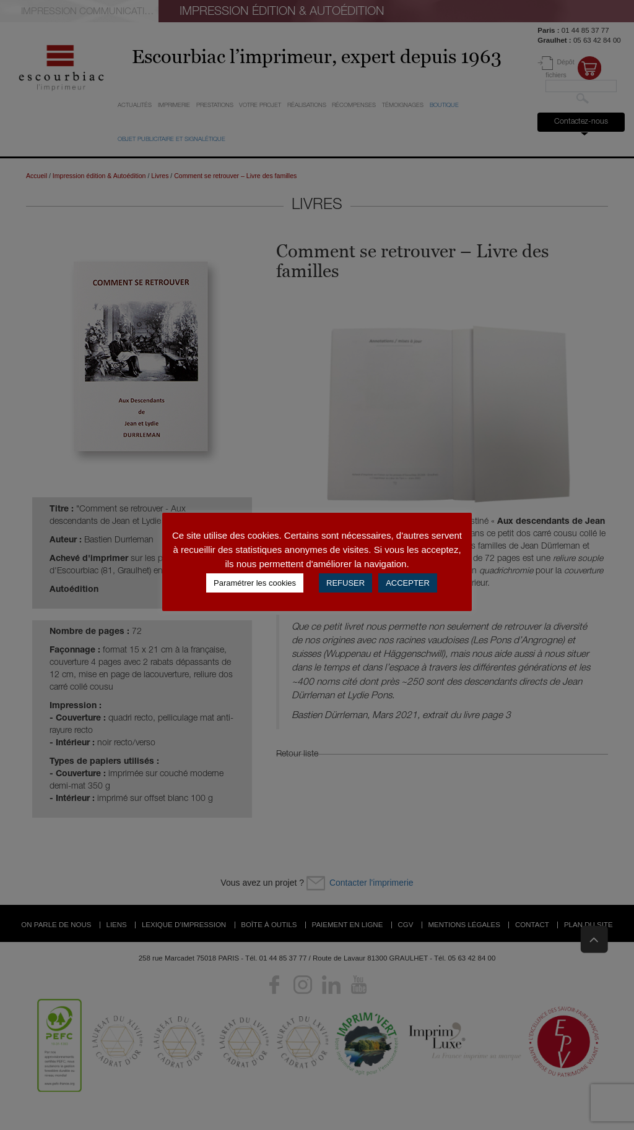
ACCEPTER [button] (408, 583)
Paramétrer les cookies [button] (255, 583)
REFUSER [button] (345, 583)
